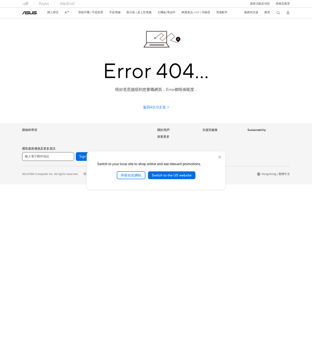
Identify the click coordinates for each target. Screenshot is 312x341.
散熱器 (71, 199)
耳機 (114, 199)
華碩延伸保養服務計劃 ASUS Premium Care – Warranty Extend (175, 259)
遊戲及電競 (29, 199)
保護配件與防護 (121, 206)
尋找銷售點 (209, 192)
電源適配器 (119, 227)
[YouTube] (123, 313)
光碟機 (71, 220)
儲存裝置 (72, 226)
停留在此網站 (131, 175)
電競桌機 (72, 137)
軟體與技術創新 (77, 157)
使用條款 (89, 330)
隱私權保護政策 (110, 330)
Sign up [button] (85, 313)
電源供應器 (74, 206)
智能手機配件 (30, 158)
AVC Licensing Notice (171, 286)
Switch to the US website (172, 175)
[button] (260, 3)
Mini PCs (72, 143)
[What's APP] (137, 313)
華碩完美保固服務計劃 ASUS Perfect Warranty (175, 271)
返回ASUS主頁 (156, 107)
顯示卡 (71, 185)
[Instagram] (150, 313)
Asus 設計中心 (166, 235)
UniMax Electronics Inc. (172, 195)
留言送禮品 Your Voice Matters (177, 279)
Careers (162, 143)
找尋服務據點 (210, 143)
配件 (70, 150)
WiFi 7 (71, 240)
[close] (219, 157)
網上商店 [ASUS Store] (52, 12)
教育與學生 (29, 192)
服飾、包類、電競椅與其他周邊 (131, 220)
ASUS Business (167, 248)
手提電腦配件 (30, 206)
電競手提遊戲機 (32, 151)
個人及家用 (29, 172)
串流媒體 (117, 241)
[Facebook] (109, 313)
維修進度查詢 (210, 137)
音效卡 (71, 213)
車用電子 (163, 242)
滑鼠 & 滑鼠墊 (120, 192)
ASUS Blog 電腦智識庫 (171, 293)
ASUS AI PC (165, 222)
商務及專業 (29, 179)
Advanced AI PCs (168, 228)
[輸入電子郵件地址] (48, 313)
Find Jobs (163, 201)
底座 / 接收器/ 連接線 (125, 234)
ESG (250, 136)
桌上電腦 (27, 241)
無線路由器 (119, 137)
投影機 (26, 227)
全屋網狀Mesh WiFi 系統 (127, 143)
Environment (255, 143)
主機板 (71, 178)
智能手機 (27, 144)
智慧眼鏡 (72, 164)
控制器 (116, 213)
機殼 (70, 192)
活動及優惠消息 (167, 215)
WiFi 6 (71, 247)
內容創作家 (29, 186)
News (160, 149)
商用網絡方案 (120, 150)
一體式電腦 (29, 234)
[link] (29, 12)
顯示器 (26, 220)
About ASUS (165, 136)
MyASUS (208, 199)
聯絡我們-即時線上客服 (217, 150)
